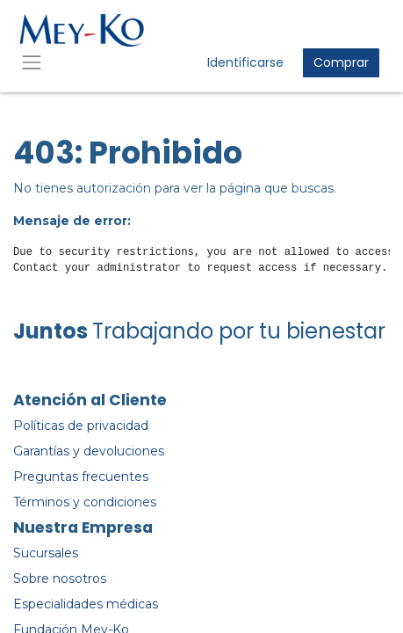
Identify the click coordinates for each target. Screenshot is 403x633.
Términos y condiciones (84, 502)
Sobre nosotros (59, 578)
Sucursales (45, 553)
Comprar (341, 62)
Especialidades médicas (85, 604)
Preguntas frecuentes (80, 476)
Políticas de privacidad (80, 425)
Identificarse (245, 62)
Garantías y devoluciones (88, 451)
